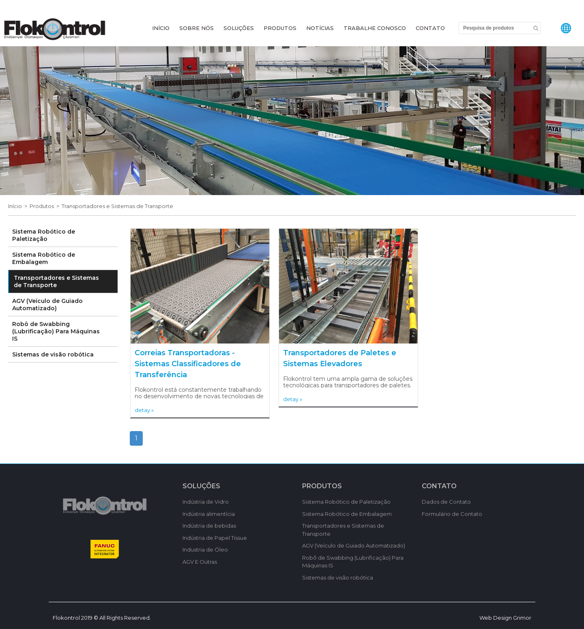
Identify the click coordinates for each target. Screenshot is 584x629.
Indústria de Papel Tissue (214, 538)
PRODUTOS (280, 28)
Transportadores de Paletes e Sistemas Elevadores (339, 358)
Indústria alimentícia (208, 514)
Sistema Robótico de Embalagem (43, 258)
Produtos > (46, 206)
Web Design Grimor (505, 617)
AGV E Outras (199, 561)
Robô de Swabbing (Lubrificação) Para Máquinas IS (56, 331)
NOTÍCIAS (320, 28)
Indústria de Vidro (205, 501)
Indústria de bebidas (209, 525)
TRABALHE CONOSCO (375, 28)
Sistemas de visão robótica (53, 354)
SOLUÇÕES (238, 28)
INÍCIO (161, 28)
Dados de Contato (446, 501)
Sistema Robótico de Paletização (43, 235)
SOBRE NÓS (196, 28)
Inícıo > (19, 206)
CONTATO (430, 28)
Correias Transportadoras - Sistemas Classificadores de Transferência (188, 363)
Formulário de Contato (452, 514)
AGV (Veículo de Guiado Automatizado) (47, 304)
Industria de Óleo (205, 549)
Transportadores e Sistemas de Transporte (117, 206)
